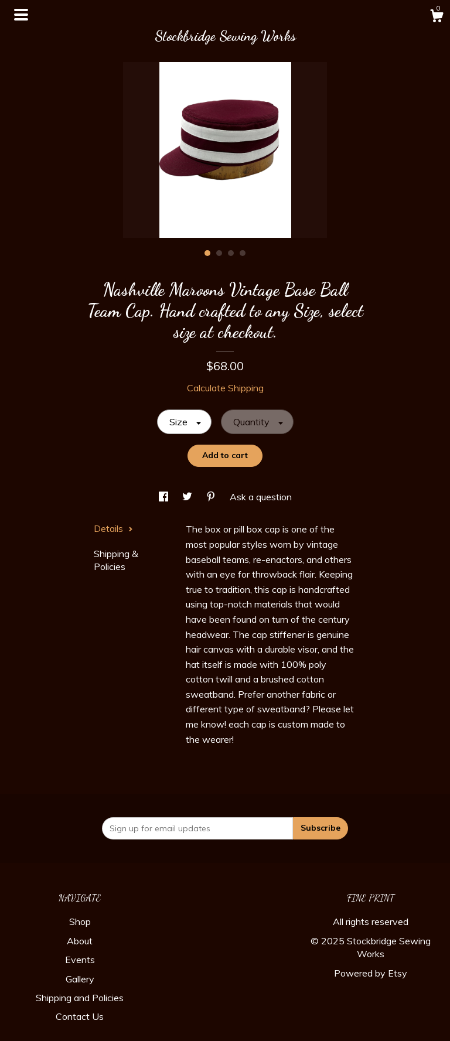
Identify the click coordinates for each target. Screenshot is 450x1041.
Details (113, 528)
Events (80, 959)
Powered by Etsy (370, 973)
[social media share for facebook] (165, 497)
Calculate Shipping (225, 388)
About (80, 941)
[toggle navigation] (21, 15)
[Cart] (436, 17)
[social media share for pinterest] (212, 497)
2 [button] (219, 253)
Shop (80, 921)
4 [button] (243, 253)
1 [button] (207, 253)
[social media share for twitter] (188, 497)
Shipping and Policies (80, 998)
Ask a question (261, 497)
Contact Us (80, 1016)
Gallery (80, 979)
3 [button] (231, 253)
